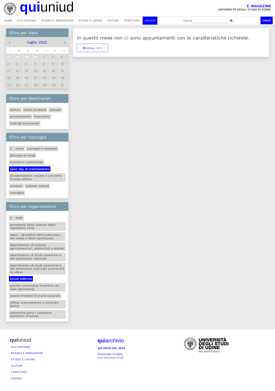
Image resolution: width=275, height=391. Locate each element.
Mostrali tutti (92, 48)
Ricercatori (42, 116)
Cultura (113, 20)
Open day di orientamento (29, 169)
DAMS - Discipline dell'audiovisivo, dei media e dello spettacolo (35, 236)
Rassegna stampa (110, 356)
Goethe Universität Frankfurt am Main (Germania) (34, 287)
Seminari (16, 186)
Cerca (187, 20)
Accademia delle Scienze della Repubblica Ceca (32, 226)
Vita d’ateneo (26, 20)
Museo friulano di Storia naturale (35, 295)
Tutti (16, 218)
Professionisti (20, 116)
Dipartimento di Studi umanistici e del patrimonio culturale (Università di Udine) (37, 269)
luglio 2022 (37, 42)
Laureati (55, 110)
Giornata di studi (22, 155)
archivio (110, 340)
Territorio (132, 20)
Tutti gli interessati (24, 123)
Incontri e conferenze (26, 162)
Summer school (37, 186)
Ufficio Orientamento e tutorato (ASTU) (34, 304)
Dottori (15, 110)
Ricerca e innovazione (57, 20)
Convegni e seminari (42, 148)
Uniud (266, 20)
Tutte (17, 148)
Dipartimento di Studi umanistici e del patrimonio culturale (35, 256)
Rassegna (17, 192)
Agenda (150, 20)
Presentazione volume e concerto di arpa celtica (36, 177)
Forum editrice (21, 279)
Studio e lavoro (90, 20)
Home (8, 20)
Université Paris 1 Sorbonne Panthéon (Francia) (31, 314)
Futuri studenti (34, 110)
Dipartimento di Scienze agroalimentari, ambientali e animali (37, 246)
